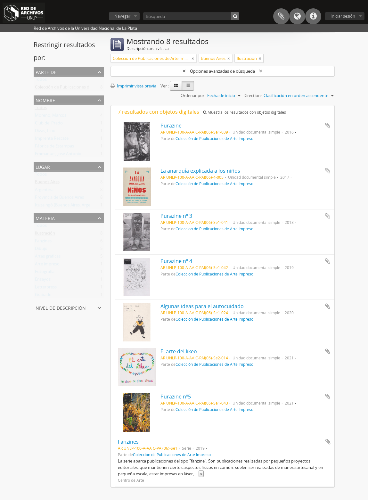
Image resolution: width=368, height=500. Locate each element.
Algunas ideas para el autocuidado (202, 306)
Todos (41, 81)
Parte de (46, 71)
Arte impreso (47, 265)
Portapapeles (281, 16)
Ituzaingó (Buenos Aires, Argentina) (68, 206)
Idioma (297, 16)
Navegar (122, 16)
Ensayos (43, 280)
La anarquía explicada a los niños (200, 170)
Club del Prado (49, 124)
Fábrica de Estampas (54, 147)
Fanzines (43, 242)
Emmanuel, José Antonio (58, 155)
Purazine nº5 (175, 396)
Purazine (171, 125)
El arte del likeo (178, 351)
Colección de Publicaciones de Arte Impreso (76, 88)
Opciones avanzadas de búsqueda (222, 71)
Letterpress (46, 288)
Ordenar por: (193, 95)
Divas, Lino (45, 132)
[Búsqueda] (191, 16)
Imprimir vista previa (133, 86)
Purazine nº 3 (176, 215)
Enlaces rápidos (313, 16)
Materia (45, 217)
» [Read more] (201, 474)
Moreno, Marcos (50, 116)
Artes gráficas (48, 257)
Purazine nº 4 (176, 261)
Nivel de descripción (61, 307)
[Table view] (188, 86)
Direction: (252, 95)
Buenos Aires (47, 183)
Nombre (45, 99)
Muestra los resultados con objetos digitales (244, 112)
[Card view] (176, 86)
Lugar (43, 166)
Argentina (44, 191)
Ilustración (45, 234)
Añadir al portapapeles (327, 125)
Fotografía (44, 273)
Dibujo (41, 250)
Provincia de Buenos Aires (59, 198)
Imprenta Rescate (52, 140)
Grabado (43, 296)
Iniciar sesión (343, 16)
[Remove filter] (193, 58)
